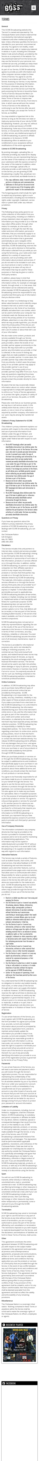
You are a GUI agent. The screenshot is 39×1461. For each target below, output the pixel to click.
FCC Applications (26, 1431)
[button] (5, 1345)
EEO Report (31, 1428)
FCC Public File (12, 1431)
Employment (20, 1428)
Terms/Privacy (8, 1428)
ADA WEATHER (19, 1372)
